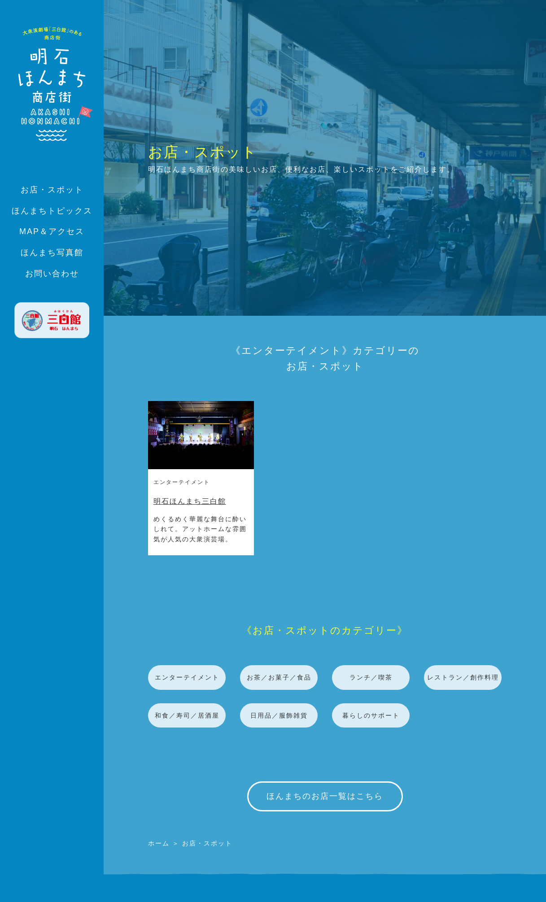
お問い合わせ (52, 273)
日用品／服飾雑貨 (279, 715)
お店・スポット (52, 189)
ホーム (159, 843)
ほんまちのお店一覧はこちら (324, 796)
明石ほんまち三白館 (189, 501)
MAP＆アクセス (51, 231)
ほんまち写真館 (52, 252)
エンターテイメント (181, 482)
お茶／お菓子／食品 (279, 677)
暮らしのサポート (371, 715)
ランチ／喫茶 (371, 677)
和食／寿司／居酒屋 (187, 715)
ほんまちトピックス (52, 210)
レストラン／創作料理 (463, 677)
